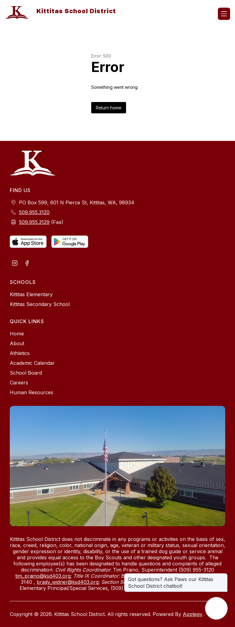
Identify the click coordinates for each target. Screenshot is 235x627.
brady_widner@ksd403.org (68, 582)
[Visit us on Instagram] (15, 264)
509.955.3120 (34, 212)
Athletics (20, 353)
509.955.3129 (34, 222)
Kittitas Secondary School (40, 304)
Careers (19, 383)
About (17, 343)
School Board (26, 373)
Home (17, 333)
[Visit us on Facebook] (27, 264)
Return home (108, 107)
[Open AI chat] (216, 608)
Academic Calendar (32, 363)
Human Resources (31, 392)
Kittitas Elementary (31, 294)
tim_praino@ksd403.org (42, 576)
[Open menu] (224, 14)
